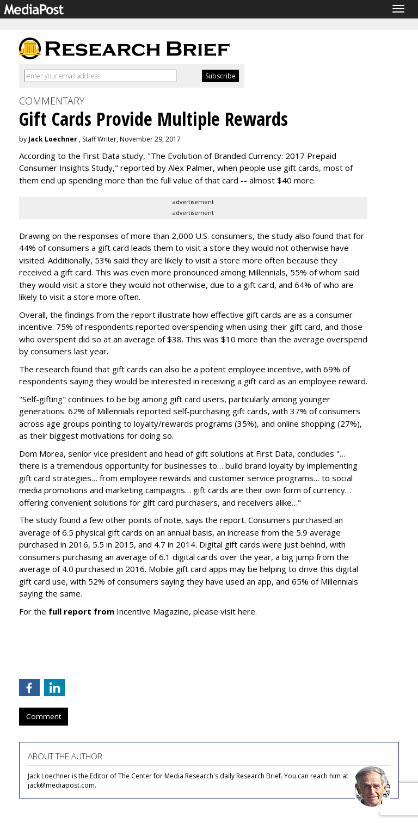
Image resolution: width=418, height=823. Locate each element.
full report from (81, 611)
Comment (43, 716)
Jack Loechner (52, 139)
